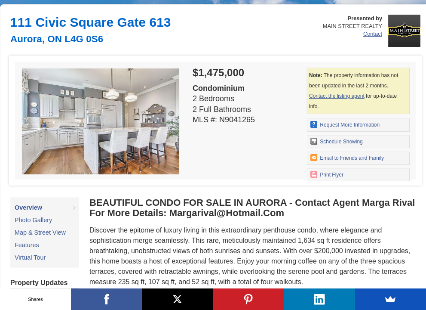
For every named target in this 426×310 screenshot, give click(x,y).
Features (27, 245)
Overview (28, 207)
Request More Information (345, 124)
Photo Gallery (33, 220)
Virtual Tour (30, 257)
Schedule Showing (336, 141)
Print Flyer (326, 174)
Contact (372, 34)
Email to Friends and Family (347, 157)
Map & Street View (40, 232)
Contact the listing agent (337, 96)
